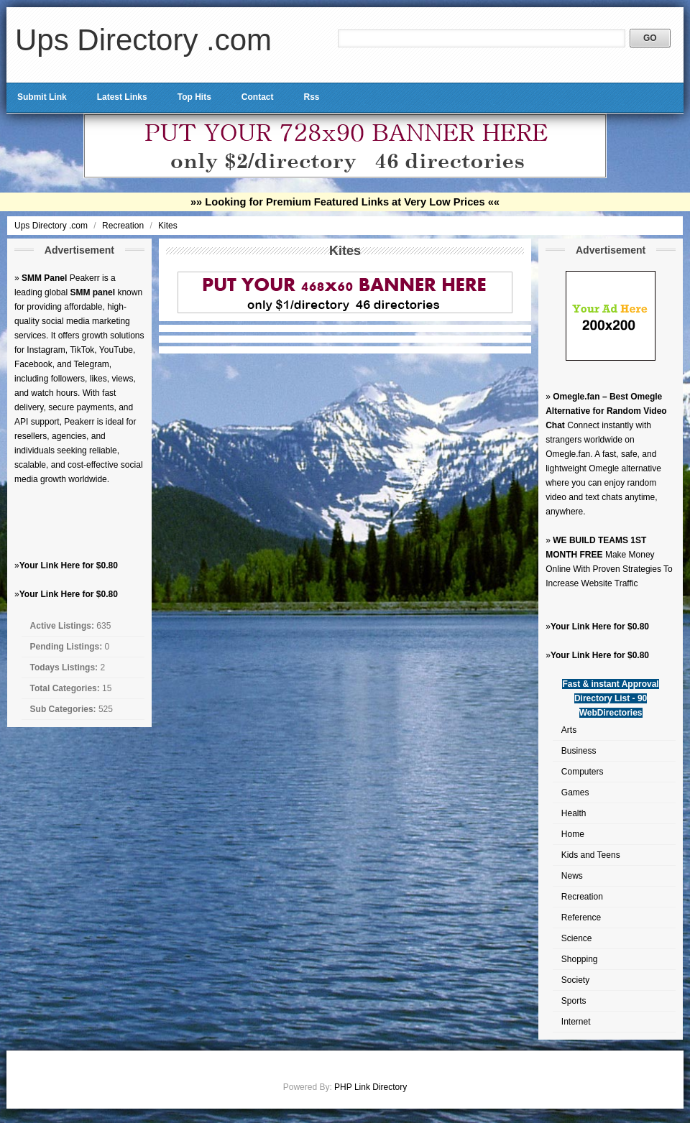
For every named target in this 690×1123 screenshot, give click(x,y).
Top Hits (194, 97)
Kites (168, 226)
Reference (581, 917)
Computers (582, 772)
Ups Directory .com (143, 40)
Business (579, 751)
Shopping (579, 959)
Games (575, 792)
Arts (568, 730)
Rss (311, 97)
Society (575, 980)
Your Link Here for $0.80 (68, 565)
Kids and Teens (590, 855)
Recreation (124, 226)
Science (576, 938)
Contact (258, 97)
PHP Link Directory (370, 1087)
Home (572, 834)
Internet (576, 1022)
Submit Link (42, 97)
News (572, 876)
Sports (573, 1001)
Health (573, 813)
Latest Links (122, 97)
